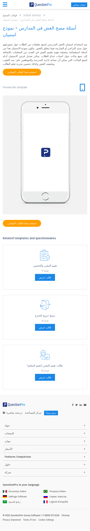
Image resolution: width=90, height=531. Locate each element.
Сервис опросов (55, 496)
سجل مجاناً (51, 413)
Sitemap (65, 515)
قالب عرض (45, 277)
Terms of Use (29, 520)
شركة (8, 472)
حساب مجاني (79, 5)
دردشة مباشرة (14, 412)
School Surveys (34, 15)
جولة (7, 425)
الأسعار (8, 449)
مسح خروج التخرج (45, 315)
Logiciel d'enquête (56, 502)
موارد (8, 441)
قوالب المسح (13, 15)
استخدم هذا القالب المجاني (21, 72)
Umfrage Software (15, 496)
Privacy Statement (12, 520)
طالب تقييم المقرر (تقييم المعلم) (45, 365)
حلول (7, 464)
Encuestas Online (14, 491)
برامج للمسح (12, 502)
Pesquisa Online (55, 491)
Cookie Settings (46, 520)
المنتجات (9, 433)
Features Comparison (18, 456)
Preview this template (15, 87)
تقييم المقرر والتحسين (45, 265)
